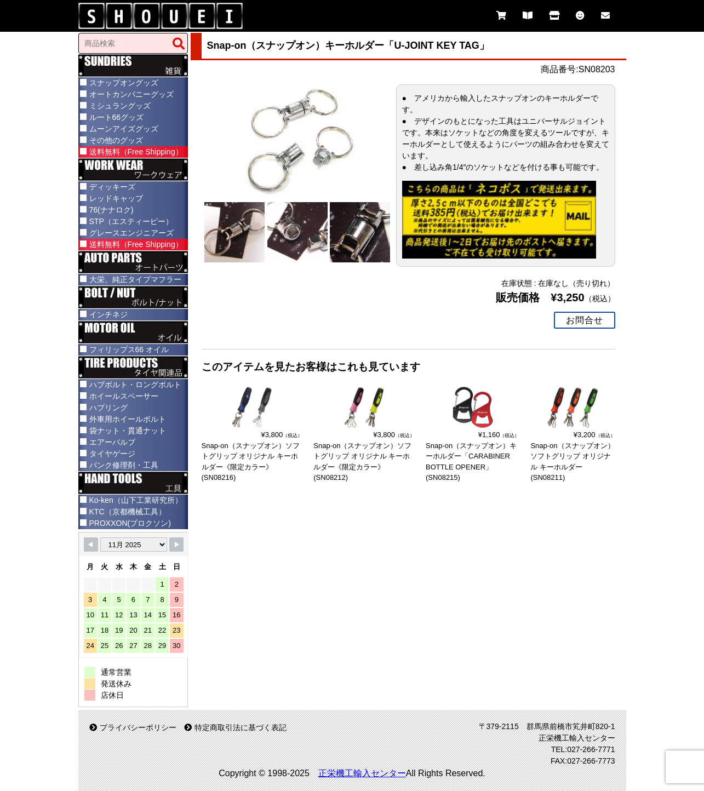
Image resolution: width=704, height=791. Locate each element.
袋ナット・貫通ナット (127, 430)
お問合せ (584, 319)
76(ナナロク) (111, 209)
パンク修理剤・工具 (123, 465)
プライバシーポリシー (132, 727)
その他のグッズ (116, 140)
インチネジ (108, 314)
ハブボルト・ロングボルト (135, 384)
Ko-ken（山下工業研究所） (135, 500)
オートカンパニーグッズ (131, 94)
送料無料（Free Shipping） (136, 151)
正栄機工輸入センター (362, 773)
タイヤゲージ (112, 453)
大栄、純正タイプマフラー (135, 279)
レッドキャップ (116, 198)
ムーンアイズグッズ (123, 128)
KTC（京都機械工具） (127, 511)
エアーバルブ (112, 442)
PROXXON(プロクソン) (130, 523)
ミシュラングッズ (120, 105)
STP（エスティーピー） (131, 221)
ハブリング (108, 407)
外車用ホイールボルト (127, 419)
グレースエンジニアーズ (131, 232)
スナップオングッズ (123, 82)
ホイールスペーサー (123, 396)
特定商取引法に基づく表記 (235, 727)
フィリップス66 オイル (129, 349)
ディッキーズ (112, 186)
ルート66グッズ (116, 117)
